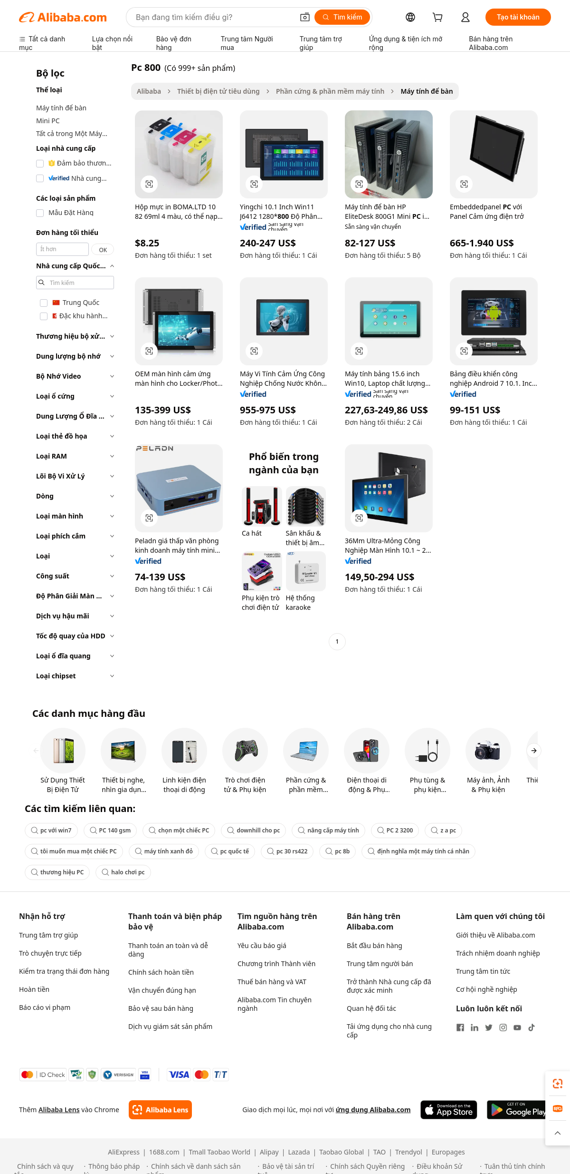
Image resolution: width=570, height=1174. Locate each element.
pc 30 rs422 (287, 851)
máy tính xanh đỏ (164, 851)
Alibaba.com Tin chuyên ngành (275, 1004)
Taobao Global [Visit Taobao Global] (341, 1152)
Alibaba (149, 91)
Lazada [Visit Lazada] (299, 1152)
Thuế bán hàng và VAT (272, 981)
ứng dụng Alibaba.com (373, 1109)
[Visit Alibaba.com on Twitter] (488, 1027)
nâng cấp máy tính (328, 830)
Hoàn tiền (34, 989)
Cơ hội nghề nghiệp (486, 989)
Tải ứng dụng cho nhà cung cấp (389, 1030)
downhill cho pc (253, 830)
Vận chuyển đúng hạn (162, 990)
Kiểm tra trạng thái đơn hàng (64, 971)
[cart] (439, 18)
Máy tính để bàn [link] (426, 91)
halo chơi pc (123, 872)
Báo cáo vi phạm (44, 1007)
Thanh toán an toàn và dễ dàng (168, 950)
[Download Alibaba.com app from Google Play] (519, 1109)
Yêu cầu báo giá (262, 945)
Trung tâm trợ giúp (48, 934)
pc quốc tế (230, 851)
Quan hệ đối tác (371, 1008)
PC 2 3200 (395, 830)
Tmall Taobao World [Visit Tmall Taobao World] (220, 1152)
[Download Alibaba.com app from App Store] (448, 1109)
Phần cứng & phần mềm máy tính (330, 91)
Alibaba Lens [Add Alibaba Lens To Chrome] (59, 1109)
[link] (557, 1083)
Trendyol (408, 1152)
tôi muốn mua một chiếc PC (74, 851)
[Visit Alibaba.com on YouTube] (517, 1027)
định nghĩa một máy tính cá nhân (418, 851)
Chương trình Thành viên (276, 963)
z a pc (443, 830)
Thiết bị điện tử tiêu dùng (218, 91)
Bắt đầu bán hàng (374, 945)
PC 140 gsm (110, 830)
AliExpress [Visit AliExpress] (124, 1152)
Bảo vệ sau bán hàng (160, 1008)
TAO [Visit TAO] (379, 1152)
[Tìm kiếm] (342, 17)
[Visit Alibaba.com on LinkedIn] (474, 1027)
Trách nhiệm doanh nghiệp (498, 953)
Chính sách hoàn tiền (161, 972)
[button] (305, 17)
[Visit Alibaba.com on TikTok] (531, 1027)
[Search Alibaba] (214, 17)
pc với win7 (51, 830)
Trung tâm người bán (380, 963)
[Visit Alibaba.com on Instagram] (503, 1027)
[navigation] (72, 374)
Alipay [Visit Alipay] (269, 1152)
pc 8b (337, 851)
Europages (448, 1152)
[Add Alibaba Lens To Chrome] (160, 1109)
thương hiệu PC (57, 872)
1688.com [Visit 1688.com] (164, 1152)
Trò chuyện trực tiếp (50, 953)
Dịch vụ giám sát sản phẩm (170, 1026)
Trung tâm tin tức (483, 971)
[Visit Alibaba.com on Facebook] (460, 1027)
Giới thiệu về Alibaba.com (495, 934)
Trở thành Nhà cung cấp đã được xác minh (389, 986)
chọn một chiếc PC (179, 830)
